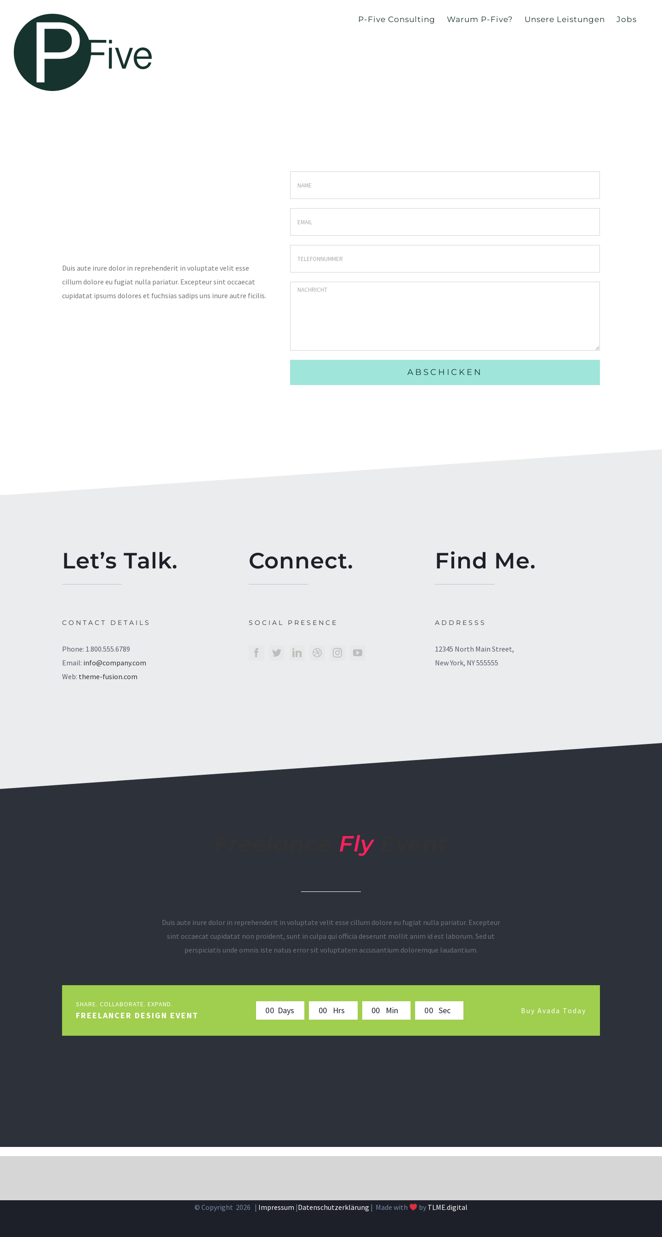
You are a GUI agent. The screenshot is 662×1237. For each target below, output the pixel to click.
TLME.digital (448, 1207)
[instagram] (337, 653)
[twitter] (277, 653)
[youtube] (357, 653)
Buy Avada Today (553, 1010)
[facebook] (256, 653)
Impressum (276, 1207)
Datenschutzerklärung (333, 1207)
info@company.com (114, 662)
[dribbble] (317, 653)
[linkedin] (297, 653)
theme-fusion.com (108, 676)
